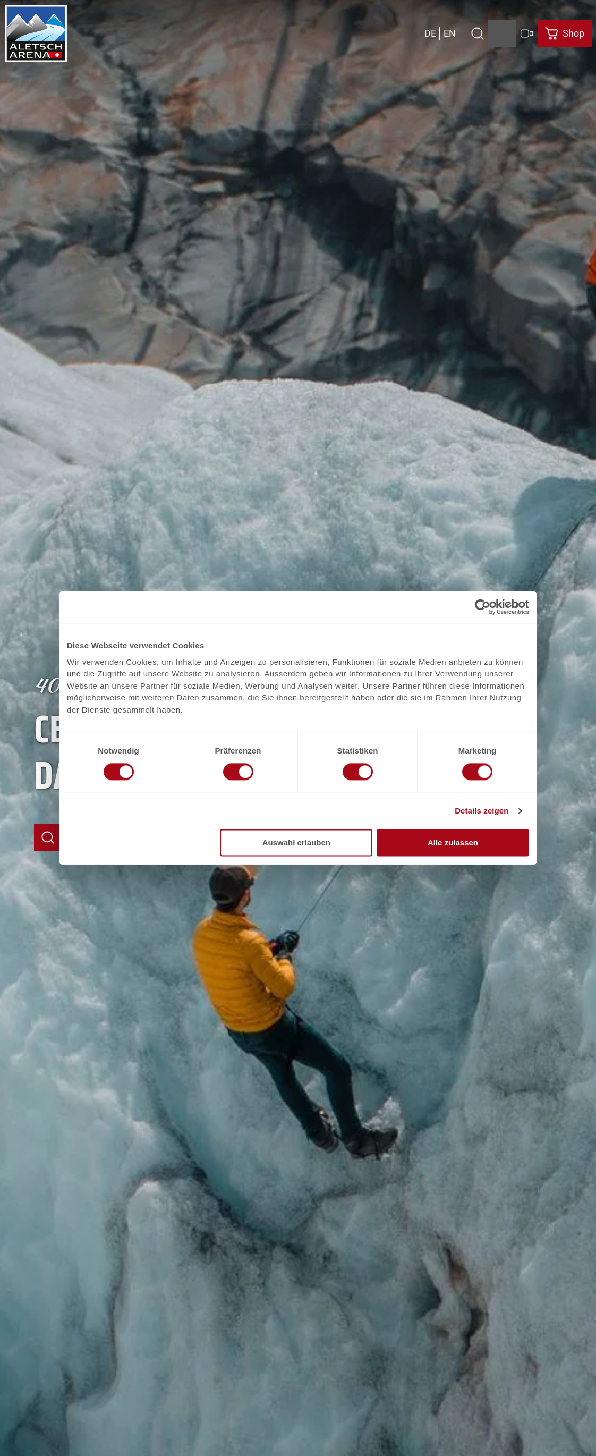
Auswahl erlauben (296, 843)
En (450, 33)
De (430, 33)
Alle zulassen (453, 843)
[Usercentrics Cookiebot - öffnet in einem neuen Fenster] (482, 607)
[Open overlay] (477, 33)
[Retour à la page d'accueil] (36, 33)
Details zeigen (481, 810)
